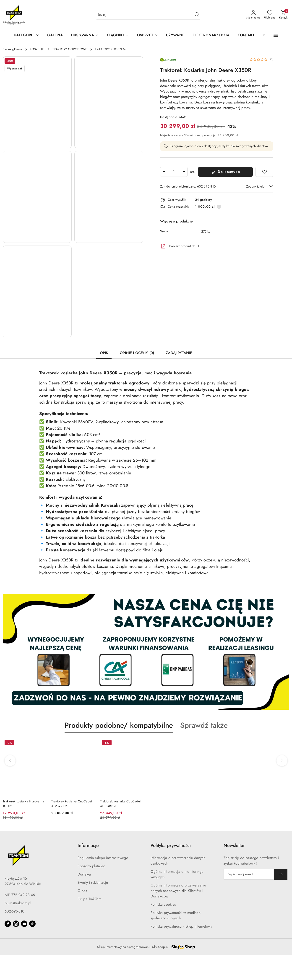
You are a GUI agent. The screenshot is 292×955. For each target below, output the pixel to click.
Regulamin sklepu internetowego (103, 857)
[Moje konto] (253, 14)
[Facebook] (8, 924)
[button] (84, 35)
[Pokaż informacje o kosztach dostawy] (219, 206)
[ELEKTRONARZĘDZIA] (211, 35)
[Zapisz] (280, 874)
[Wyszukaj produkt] (148, 14)
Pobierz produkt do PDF (181, 246)
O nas (82, 890)
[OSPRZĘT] (147, 35)
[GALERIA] (55, 35)
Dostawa (84, 874)
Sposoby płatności (92, 866)
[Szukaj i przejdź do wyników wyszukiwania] (197, 14)
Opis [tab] (104, 352)
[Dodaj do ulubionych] (264, 172)
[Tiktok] (32, 924)
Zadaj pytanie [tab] (179, 352)
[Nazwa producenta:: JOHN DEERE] (168, 59)
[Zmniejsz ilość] (163, 172)
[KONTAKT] (246, 35)
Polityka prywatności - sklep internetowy (181, 926)
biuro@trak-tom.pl (18, 903)
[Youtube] (24, 924)
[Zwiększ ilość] (183, 172)
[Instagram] (16, 924)
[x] (264, 35)
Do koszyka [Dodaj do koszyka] (225, 171)
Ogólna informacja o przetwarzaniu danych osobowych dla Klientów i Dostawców (178, 891)
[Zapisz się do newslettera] (249, 874)
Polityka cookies (163, 904)
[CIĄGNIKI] (117, 35)
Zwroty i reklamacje (93, 882)
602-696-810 (14, 911)
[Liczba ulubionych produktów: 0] (269, 14)
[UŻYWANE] (175, 35)
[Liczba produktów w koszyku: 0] (283, 14)
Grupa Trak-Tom (89, 899)
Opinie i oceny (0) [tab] (137, 352)
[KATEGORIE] (26, 35)
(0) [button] (271, 59)
